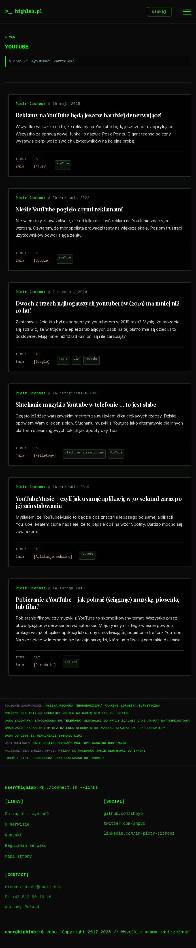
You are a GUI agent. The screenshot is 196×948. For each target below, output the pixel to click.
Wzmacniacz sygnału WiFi (59, 736)
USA (76, 360)
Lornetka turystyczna (140, 706)
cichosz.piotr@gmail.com (33, 888)
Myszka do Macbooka (76, 751)
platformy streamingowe (84, 453)
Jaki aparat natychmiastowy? (164, 721)
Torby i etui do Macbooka (28, 759)
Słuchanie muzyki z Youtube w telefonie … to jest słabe (86, 405)
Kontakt (13, 836)
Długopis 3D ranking (95, 729)
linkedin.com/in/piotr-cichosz (139, 834)
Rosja (63, 360)
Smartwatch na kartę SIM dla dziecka (39, 729)
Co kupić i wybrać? (27, 815)
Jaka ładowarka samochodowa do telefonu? (43, 721)
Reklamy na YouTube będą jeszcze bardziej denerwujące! (88, 116)
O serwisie (17, 825)
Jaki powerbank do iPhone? (79, 759)
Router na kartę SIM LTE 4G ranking (95, 714)
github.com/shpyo (123, 814)
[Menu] (187, 12)
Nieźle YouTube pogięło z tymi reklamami (69, 210)
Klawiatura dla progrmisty (140, 729)
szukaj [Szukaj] (159, 12)
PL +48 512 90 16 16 (28, 898)
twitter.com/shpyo (124, 824)
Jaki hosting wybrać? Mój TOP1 (61, 744)
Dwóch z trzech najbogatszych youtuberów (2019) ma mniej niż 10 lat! (97, 307)
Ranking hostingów (108, 744)
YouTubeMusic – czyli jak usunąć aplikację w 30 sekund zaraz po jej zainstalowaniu (99, 502)
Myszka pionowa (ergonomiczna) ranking (82, 706)
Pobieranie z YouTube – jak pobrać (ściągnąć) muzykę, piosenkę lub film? (98, 603)
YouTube (63, 164)
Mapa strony (18, 857)
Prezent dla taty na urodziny (32, 714)
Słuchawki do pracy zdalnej (109, 721)
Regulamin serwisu (25, 846)
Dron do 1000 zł (19, 736)
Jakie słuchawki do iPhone (120, 751)
